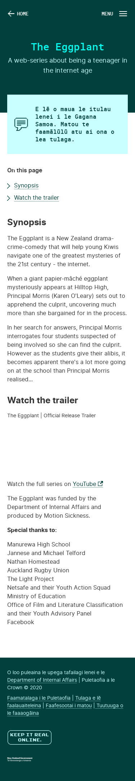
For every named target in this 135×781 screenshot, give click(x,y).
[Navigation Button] (113, 13)
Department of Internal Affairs (42, 680)
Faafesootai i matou (69, 705)
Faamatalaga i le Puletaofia (39, 698)
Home (22, 13)
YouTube (88, 484)
